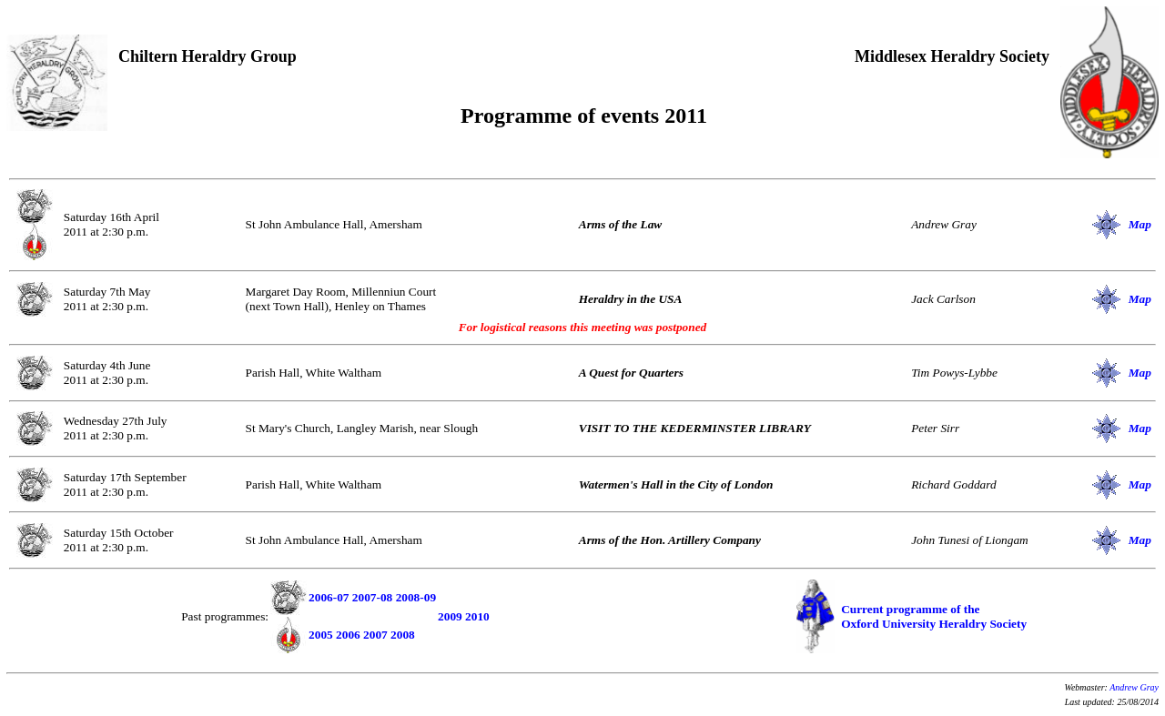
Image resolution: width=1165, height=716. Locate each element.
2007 (375, 634)
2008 (402, 634)
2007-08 (372, 597)
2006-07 (329, 597)
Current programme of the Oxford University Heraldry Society (934, 616)
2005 (321, 634)
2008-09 (416, 597)
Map (1140, 224)
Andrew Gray (1134, 687)
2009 (450, 616)
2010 (477, 616)
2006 (348, 634)
